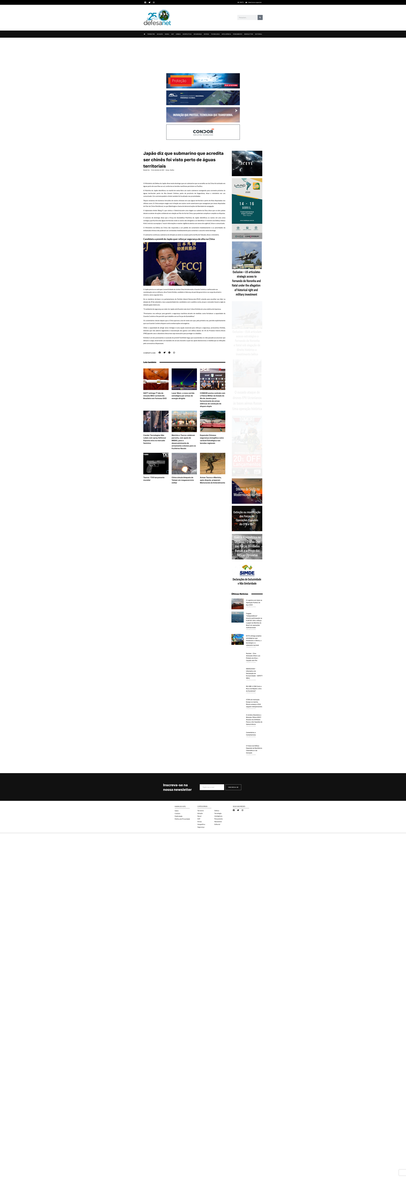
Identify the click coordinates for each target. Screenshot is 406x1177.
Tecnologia (215, 34)
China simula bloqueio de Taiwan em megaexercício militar (183, 480)
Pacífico (172, 170)
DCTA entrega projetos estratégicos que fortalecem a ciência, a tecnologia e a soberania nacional (253, 640)
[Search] (260, 17)
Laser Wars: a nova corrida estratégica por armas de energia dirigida (183, 395)
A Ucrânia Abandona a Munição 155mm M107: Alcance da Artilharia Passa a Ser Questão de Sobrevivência (254, 719)
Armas (178, 34)
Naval (167, 34)
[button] (160, 352)
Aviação (160, 34)
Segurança (198, 34)
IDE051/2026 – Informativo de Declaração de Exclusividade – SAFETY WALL (254, 673)
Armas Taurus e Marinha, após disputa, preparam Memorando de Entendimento (212, 480)
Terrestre (151, 34)
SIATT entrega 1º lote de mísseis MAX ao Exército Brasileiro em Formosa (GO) (155, 395)
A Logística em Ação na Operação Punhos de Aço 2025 (254, 602)
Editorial (258, 34)
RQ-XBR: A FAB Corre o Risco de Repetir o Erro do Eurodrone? (254, 688)
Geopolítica (187, 34)
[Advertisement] (203, 53)
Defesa (206, 34)
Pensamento (237, 34)
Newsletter (248, 34)
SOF (172, 34)
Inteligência (226, 34)
